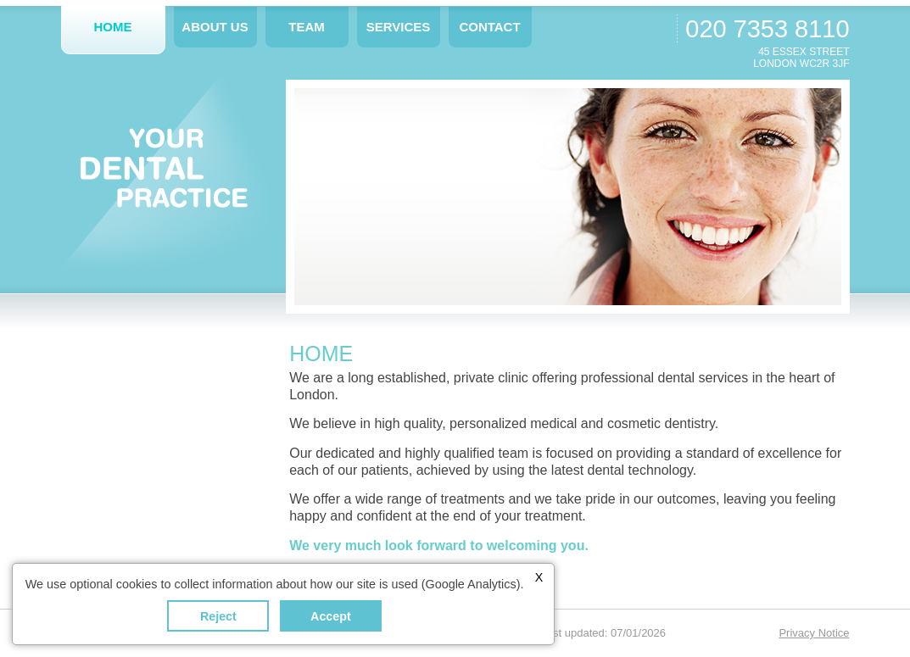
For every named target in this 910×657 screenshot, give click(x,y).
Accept (330, 616)
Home (113, 26)
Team (306, 26)
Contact (489, 26)
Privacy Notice (814, 632)
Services (398, 26)
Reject (218, 616)
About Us (214, 26)
